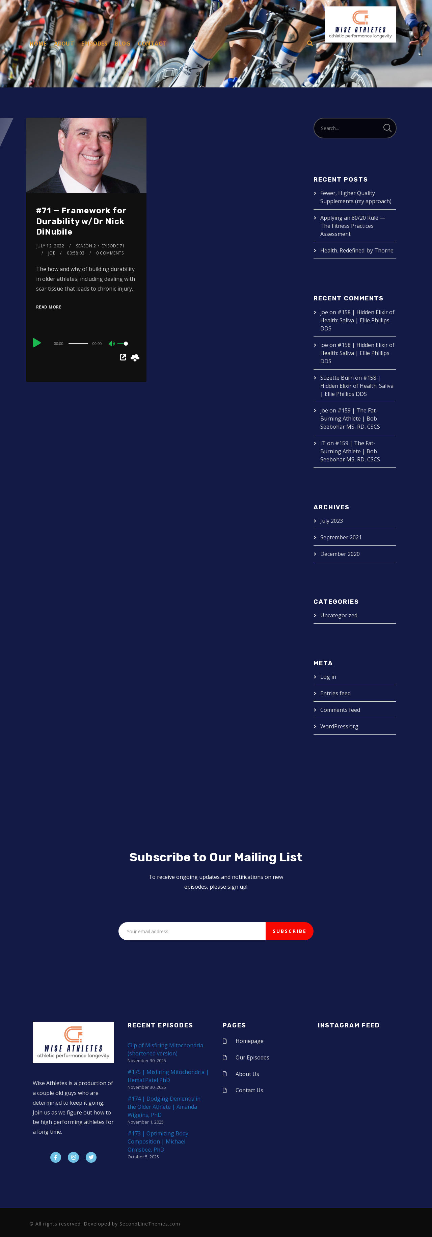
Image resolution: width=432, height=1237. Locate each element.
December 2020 (340, 554)
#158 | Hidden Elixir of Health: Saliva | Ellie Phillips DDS (357, 320)
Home (38, 43)
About (64, 43)
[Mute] (112, 344)
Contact (152, 43)
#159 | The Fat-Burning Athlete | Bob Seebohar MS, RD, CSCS (350, 418)
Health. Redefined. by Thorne (357, 250)
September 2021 (341, 537)
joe (51, 253)
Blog (122, 43)
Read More (49, 307)
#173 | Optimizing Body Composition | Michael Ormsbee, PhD (158, 1141)
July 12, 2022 (50, 246)
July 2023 (331, 521)
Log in (328, 676)
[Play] (37, 342)
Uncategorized (338, 615)
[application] (86, 343)
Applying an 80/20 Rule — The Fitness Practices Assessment (352, 226)
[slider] (78, 343)
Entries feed (335, 693)
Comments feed (340, 710)
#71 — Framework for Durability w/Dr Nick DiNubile (81, 221)
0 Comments (110, 253)
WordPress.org (339, 726)
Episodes (94, 43)
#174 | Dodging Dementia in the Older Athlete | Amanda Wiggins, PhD (164, 1107)
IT (323, 443)
